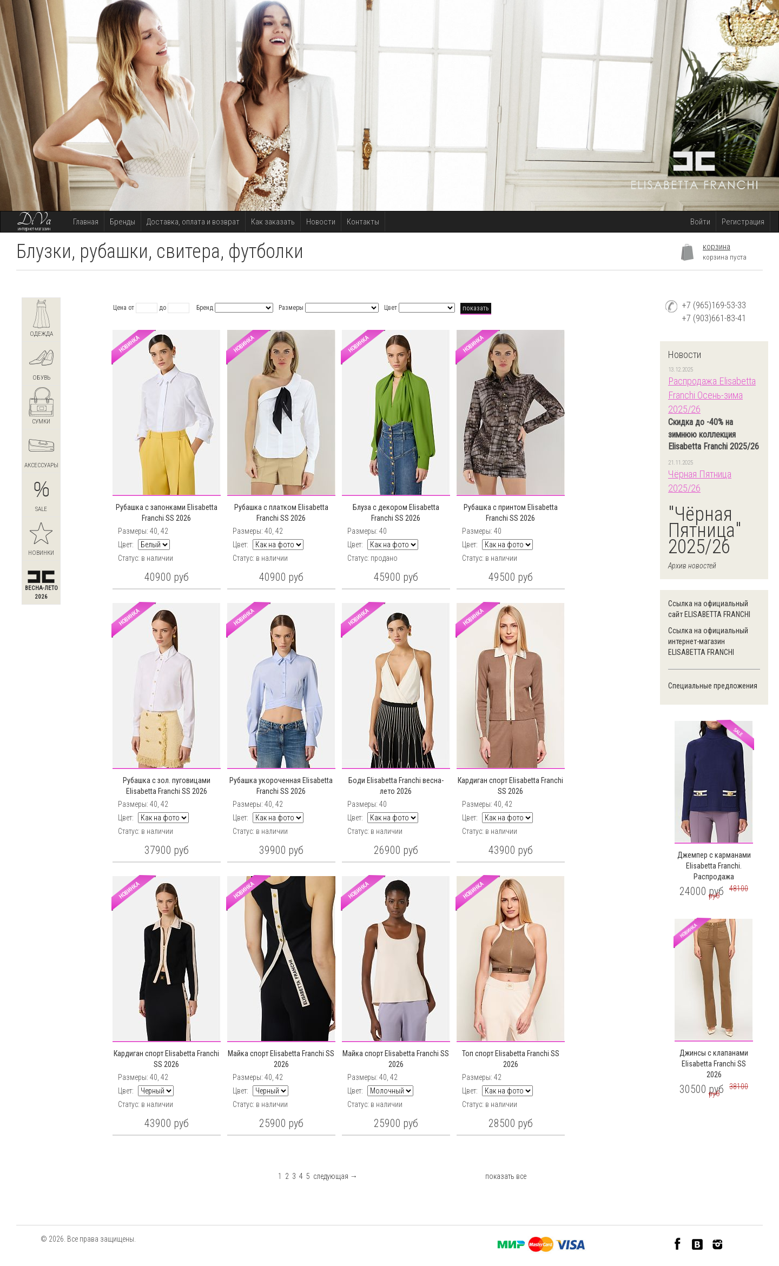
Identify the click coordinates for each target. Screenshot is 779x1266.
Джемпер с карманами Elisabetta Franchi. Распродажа (714, 866)
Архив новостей (692, 565)
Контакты (363, 222)
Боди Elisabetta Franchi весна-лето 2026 (396, 786)
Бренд (204, 307)
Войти (700, 222)
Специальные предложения (712, 685)
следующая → (335, 1176)
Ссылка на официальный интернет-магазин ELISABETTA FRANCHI (708, 641)
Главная (85, 222)
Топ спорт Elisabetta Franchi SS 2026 (510, 1059)
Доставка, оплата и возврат (193, 222)
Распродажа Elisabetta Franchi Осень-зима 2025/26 (712, 395)
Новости (320, 222)
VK (697, 1243)
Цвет (390, 307)
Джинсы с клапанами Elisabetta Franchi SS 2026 (713, 1064)
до (162, 307)
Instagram (717, 1243)
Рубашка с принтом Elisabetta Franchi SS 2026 (511, 512)
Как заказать (273, 222)
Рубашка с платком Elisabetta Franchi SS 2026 (281, 512)
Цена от (123, 307)
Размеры (291, 307)
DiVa (34, 220)
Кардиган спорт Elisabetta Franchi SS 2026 (510, 786)
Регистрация (743, 222)
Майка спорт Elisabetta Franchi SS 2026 (281, 1059)
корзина (716, 246)
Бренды (122, 222)
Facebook (677, 1243)
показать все (505, 1176)
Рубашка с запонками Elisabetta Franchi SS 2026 (166, 512)
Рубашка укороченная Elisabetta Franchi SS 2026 (281, 786)
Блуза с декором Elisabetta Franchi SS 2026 (396, 512)
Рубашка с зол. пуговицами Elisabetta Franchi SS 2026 (166, 786)
